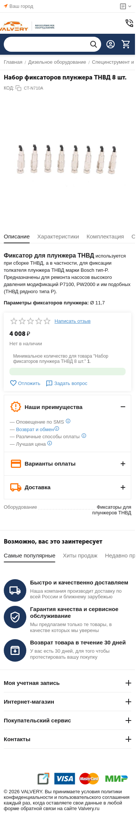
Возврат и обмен (35, 429)
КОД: (9, 88)
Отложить (24, 383)
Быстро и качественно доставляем (79, 582)
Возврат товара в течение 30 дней (78, 642)
